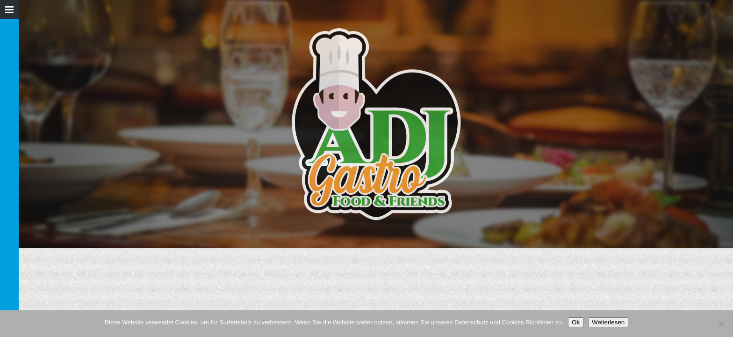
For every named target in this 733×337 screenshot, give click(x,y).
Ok (576, 322)
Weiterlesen (608, 322)
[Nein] (721, 324)
